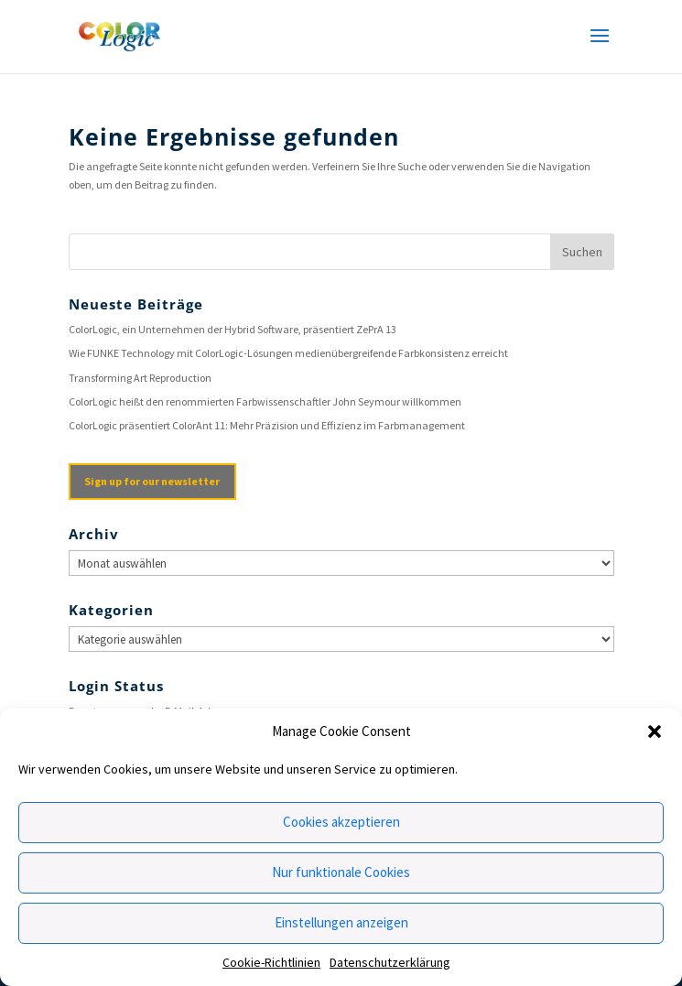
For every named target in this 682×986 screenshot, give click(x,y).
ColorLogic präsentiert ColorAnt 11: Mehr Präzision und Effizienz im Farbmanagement (267, 425)
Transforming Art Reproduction (140, 378)
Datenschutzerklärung (390, 962)
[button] (654, 731)
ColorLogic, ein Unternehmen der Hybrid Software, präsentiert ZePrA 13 (232, 329)
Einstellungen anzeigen (341, 922)
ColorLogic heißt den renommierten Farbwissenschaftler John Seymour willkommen (265, 401)
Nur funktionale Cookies (341, 872)
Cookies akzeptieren (341, 821)
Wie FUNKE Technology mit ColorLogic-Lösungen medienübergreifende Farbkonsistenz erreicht (288, 353)
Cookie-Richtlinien (271, 962)
